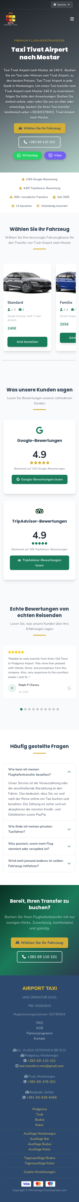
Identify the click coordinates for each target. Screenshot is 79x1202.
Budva (39, 1119)
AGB (39, 1028)
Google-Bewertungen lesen (40, 479)
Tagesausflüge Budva (39, 1158)
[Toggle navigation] (72, 19)
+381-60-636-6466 (41, 1097)
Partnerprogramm (40, 1033)
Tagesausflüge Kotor (40, 1163)
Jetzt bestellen (27, 342)
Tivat (39, 1114)
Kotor (39, 1125)
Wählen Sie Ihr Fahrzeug (39, 128)
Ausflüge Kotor (39, 1149)
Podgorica (39, 1109)
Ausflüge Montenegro (40, 1133)
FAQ (39, 1023)
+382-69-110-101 (41, 1061)
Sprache (62, 4)
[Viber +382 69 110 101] (55, 156)
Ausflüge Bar (39, 1139)
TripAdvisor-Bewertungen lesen (39, 563)
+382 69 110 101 (39, 142)
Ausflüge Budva (39, 1144)
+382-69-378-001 (41, 1082)
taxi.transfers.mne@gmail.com (41, 1066)
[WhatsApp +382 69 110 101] (27, 156)
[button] (21, 709)
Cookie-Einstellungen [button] (39, 1172)
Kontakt (39, 1038)
